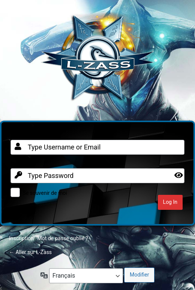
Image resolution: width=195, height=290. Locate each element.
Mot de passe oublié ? (62, 238)
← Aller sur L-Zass (30, 252)
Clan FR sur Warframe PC (97, 61)
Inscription (21, 238)
